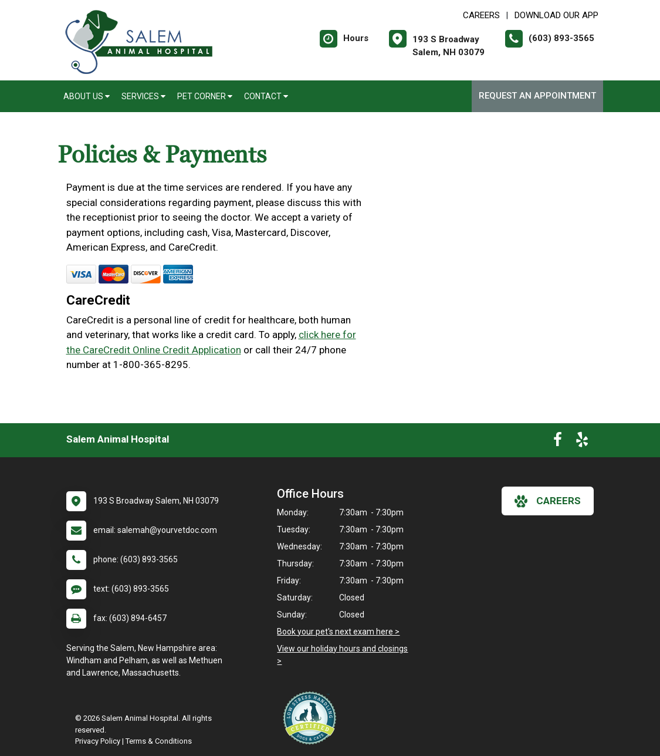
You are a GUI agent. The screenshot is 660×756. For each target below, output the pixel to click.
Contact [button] (266, 96)
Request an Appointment (537, 95)
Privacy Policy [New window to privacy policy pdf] (97, 741)
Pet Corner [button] (204, 96)
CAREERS (481, 15)
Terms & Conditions (159, 741)
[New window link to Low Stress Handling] (312, 718)
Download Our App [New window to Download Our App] (556, 15)
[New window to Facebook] (557, 442)
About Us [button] (86, 96)
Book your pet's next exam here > (338, 631)
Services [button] (143, 96)
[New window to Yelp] (582, 442)
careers (548, 501)
